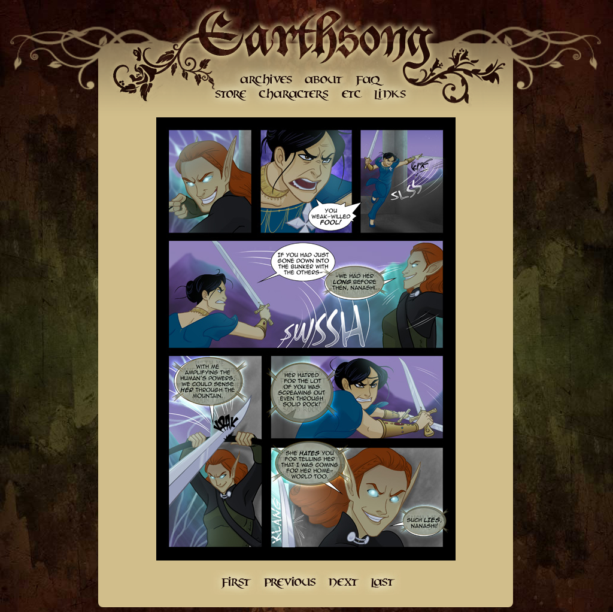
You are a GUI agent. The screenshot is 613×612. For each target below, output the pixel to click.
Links (389, 94)
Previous (289, 582)
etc (351, 94)
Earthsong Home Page (314, 36)
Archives (266, 79)
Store (230, 94)
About (323, 79)
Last (383, 582)
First (234, 582)
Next (343, 582)
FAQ (369, 79)
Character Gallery (294, 94)
